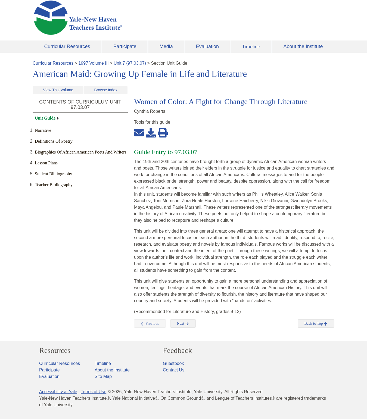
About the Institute (303, 46)
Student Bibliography (53, 173)
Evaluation (207, 46)
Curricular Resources (67, 46)
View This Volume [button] (58, 90)
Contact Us (173, 370)
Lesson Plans (46, 163)
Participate (124, 46)
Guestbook (173, 363)
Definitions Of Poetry (54, 141)
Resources (54, 350)
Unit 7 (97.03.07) (130, 63)
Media (166, 46)
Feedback (177, 350)
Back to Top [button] (316, 323)
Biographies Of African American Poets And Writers (80, 152)
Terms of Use (93, 391)
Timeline (251, 46)
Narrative (43, 130)
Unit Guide (45, 118)
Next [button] (183, 323)
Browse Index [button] (105, 90)
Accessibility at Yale (58, 391)
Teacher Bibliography (54, 184)
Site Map (103, 376)
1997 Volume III (94, 63)
